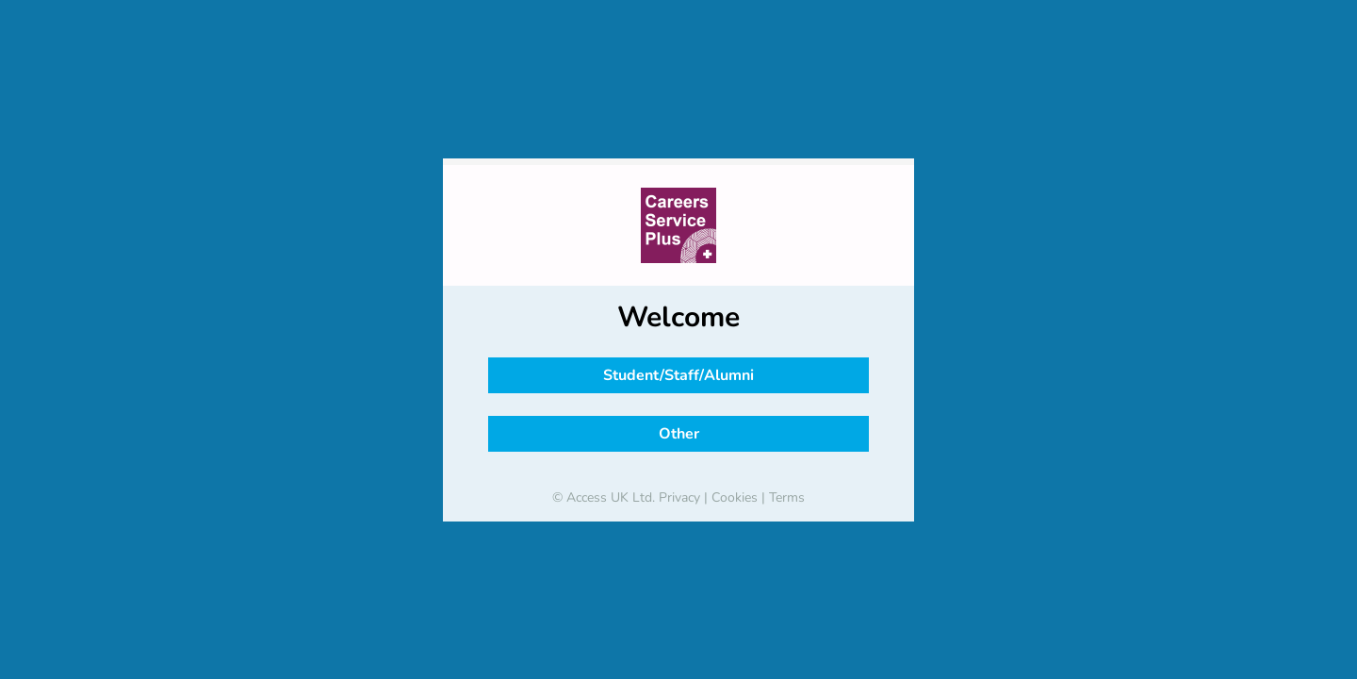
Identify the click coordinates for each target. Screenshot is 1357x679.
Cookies (734, 497)
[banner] (678, 225)
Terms (787, 497)
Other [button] (679, 433)
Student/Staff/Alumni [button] (678, 375)
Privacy (679, 497)
